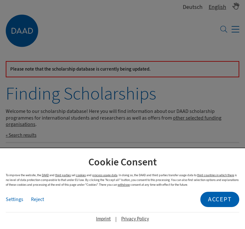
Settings (14, 199)
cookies (81, 175)
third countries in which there (215, 175)
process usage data (104, 175)
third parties (63, 175)
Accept (220, 199)
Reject (37, 199)
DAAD (45, 175)
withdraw (124, 185)
